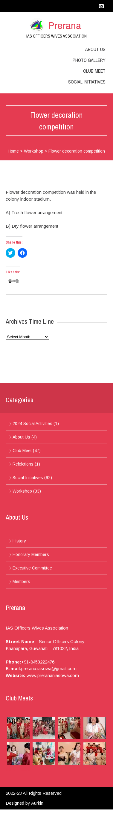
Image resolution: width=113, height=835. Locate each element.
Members (21, 581)
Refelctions (23, 464)
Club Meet (94, 71)
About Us (95, 49)
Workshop (33, 151)
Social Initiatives (87, 81)
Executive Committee (32, 568)
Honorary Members (31, 554)
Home (13, 151)
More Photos (18, 769)
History (19, 541)
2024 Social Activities (32, 423)
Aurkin (37, 803)
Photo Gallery (89, 60)
